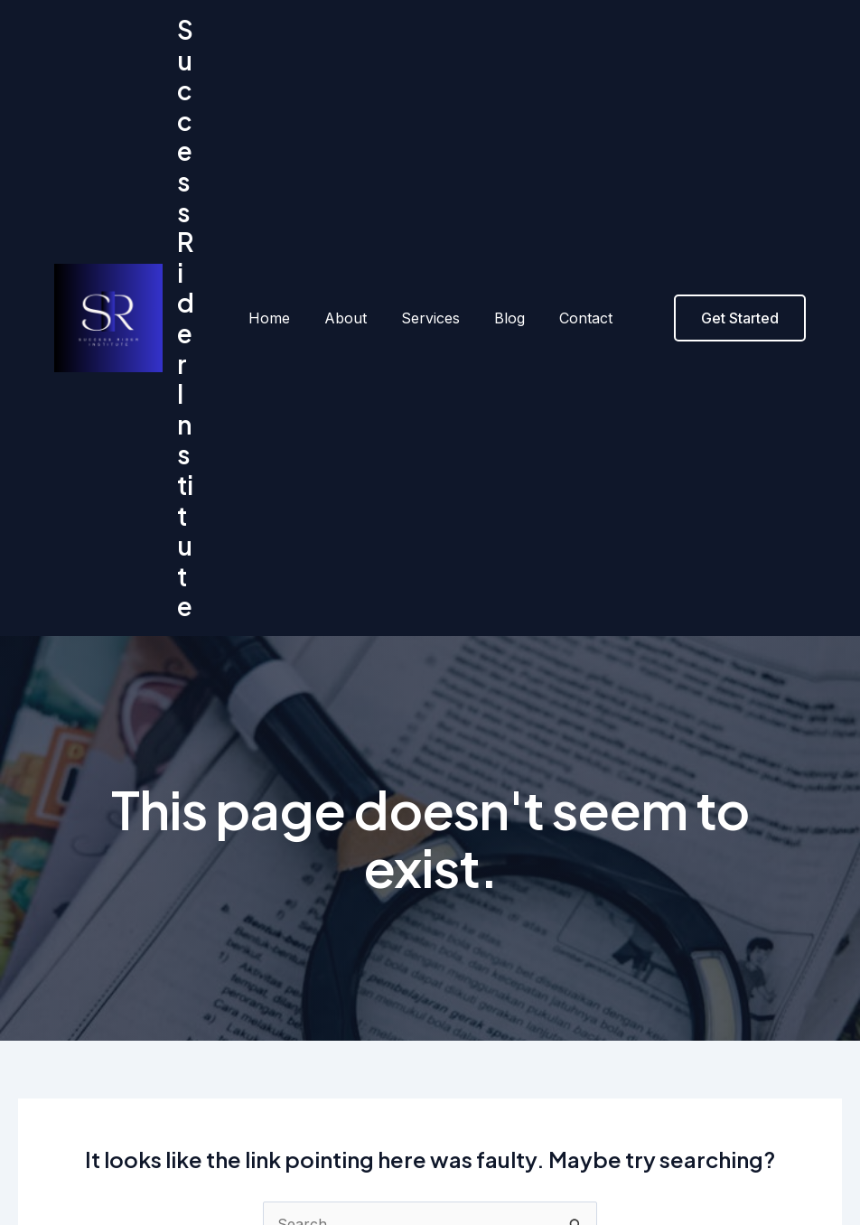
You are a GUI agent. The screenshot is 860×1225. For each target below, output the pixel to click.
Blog (504, 182)
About (351, 182)
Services (430, 182)
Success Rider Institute (192, 181)
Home (280, 182)
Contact (575, 182)
